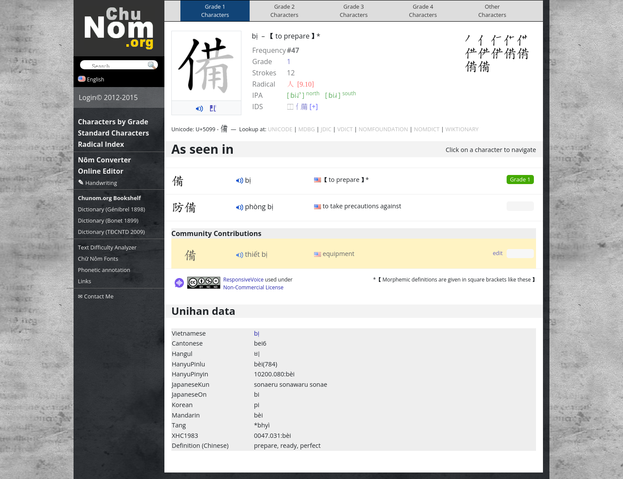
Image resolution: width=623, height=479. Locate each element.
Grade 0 (520, 206)
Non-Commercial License (253, 287)
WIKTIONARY (462, 129)
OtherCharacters (492, 11)
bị (256, 333)
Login (87, 97)
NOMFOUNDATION (383, 129)
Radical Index (101, 144)
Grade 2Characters (284, 11)
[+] (313, 106)
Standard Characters (113, 133)
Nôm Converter (104, 160)
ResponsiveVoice (243, 279)
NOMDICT (427, 129)
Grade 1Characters (215, 11)
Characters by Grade (113, 121)
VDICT (345, 129)
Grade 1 (520, 179)
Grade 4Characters (423, 11)
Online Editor (100, 171)
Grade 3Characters (354, 11)
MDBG (307, 129)
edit (498, 253)
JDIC (326, 129)
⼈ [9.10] (300, 84)
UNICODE (280, 129)
